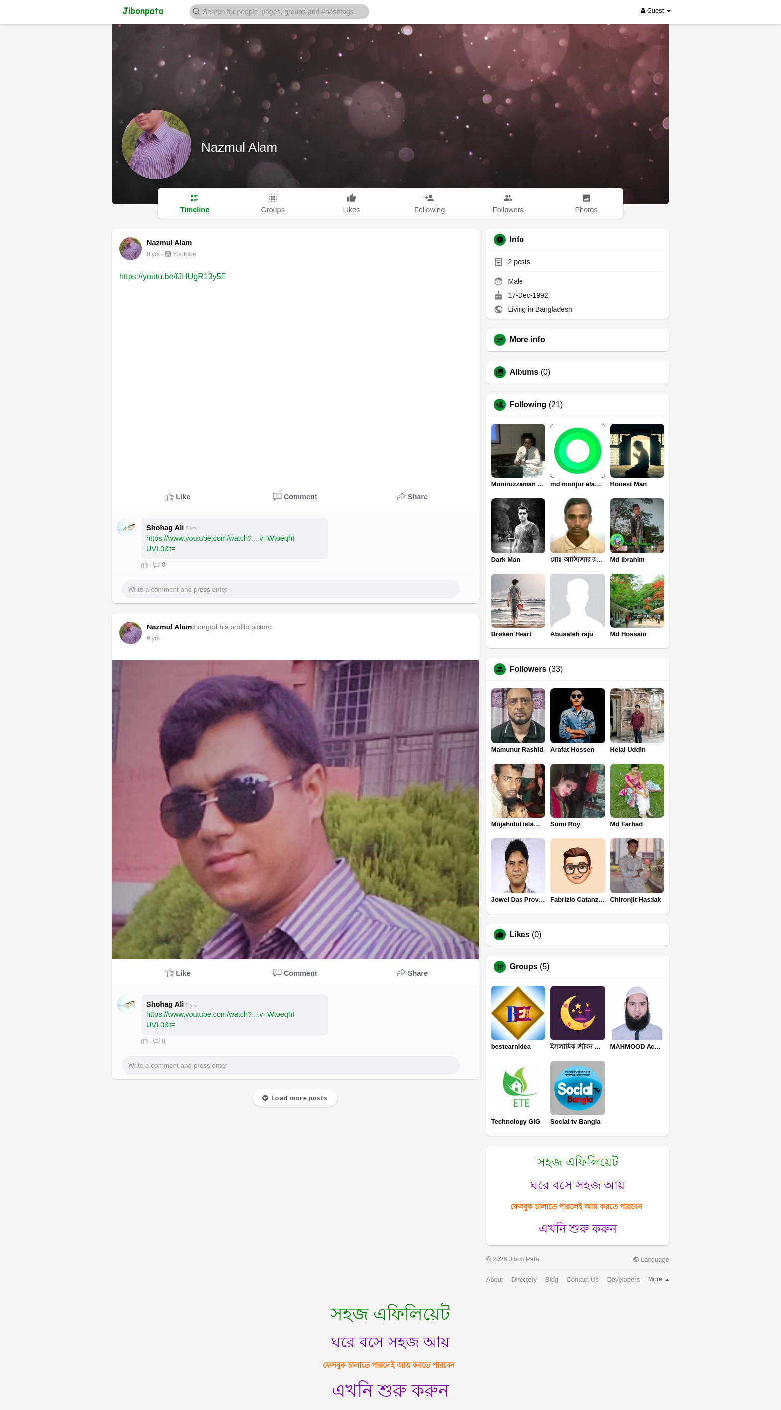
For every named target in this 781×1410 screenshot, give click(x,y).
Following (528, 405)
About (494, 1279)
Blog (551, 1279)
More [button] (658, 1279)
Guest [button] (656, 10)
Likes (520, 935)
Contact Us (582, 1279)
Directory (524, 1279)
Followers (528, 669)
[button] (279, 11)
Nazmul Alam (239, 147)
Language (651, 1259)
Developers (623, 1279)
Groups (524, 967)
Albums (524, 372)
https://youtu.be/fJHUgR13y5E (172, 276)
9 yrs (153, 254)
